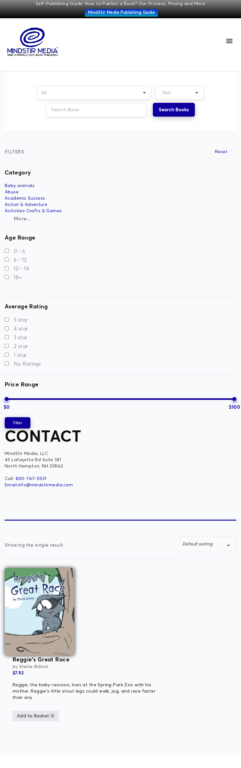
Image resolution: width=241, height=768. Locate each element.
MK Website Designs (161, 756)
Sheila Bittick (103, 579)
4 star (21, 328)
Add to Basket (105, 628)
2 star (21, 346)
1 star (20, 355)
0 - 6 (19, 251)
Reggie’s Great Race (110, 572)
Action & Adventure (26, 204)
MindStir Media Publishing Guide (121, 13)
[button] (229, 41)
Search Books (174, 110)
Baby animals (20, 186)
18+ (18, 277)
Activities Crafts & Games (33, 211)
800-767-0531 (31, 479)
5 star (21, 320)
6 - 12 (20, 259)
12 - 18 (21, 268)
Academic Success (25, 198)
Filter (17, 422)
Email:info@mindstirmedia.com (39, 485)
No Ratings (27, 364)
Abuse (12, 192)
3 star (21, 337)
